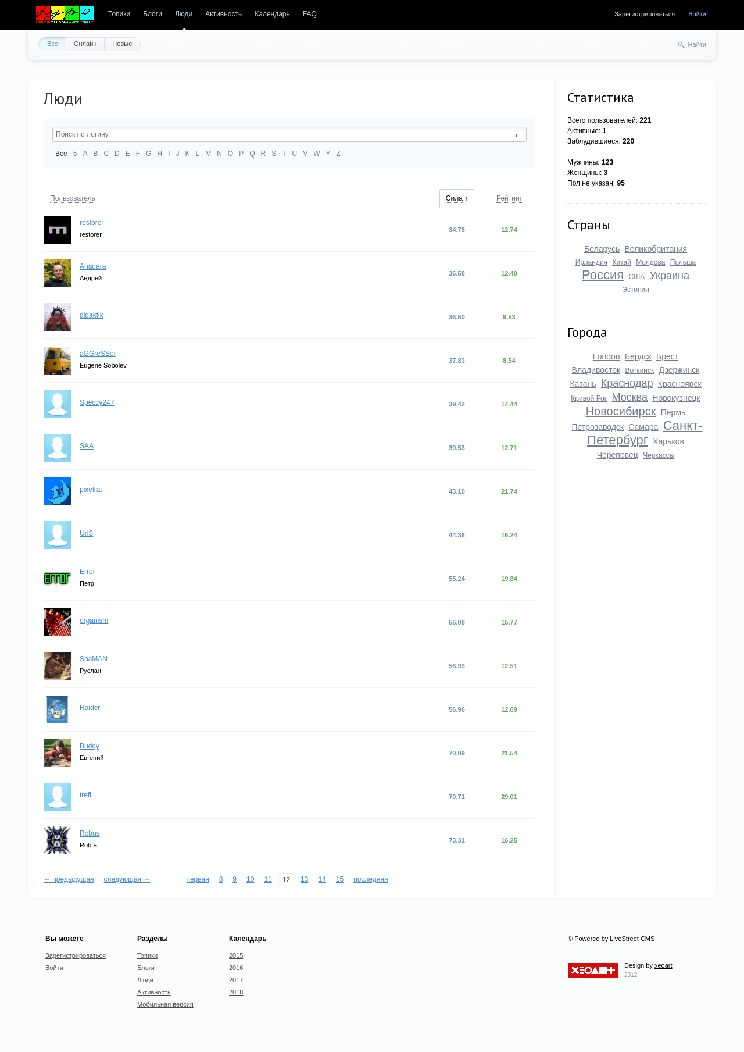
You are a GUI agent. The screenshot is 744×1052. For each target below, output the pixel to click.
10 (250, 879)
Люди (183, 14)
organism (94, 620)
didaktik (91, 315)
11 (267, 879)
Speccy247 (97, 402)
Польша (683, 262)
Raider (90, 708)
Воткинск (639, 370)
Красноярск (680, 383)
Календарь (272, 14)
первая (197, 879)
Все (52, 43)
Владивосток (596, 370)
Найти (697, 44)
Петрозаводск (598, 427)
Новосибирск (621, 411)
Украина (669, 275)
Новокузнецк (676, 397)
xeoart (663, 965)
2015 (236, 955)
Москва (630, 397)
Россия (603, 275)
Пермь (673, 412)
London (606, 356)
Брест (667, 356)
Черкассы (658, 455)
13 (304, 879)
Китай (621, 262)
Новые (122, 43)
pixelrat (91, 490)
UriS (86, 533)
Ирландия (591, 262)
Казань (583, 383)
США (636, 277)
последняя (370, 879)
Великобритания (656, 249)
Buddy (89, 746)
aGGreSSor (98, 354)
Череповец (617, 454)
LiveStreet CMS (632, 938)
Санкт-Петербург (644, 432)
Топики (119, 14)
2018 (236, 992)
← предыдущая (69, 879)
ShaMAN (94, 659)
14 (322, 879)
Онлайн (85, 43)
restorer (91, 223)
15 (340, 879)
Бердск (638, 356)
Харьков (668, 441)
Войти (697, 13)
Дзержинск (679, 370)
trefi (85, 795)
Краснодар (627, 383)
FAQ (310, 14)
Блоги (152, 14)
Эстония (635, 290)
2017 (236, 979)
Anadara (93, 266)
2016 (236, 967)
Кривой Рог (589, 398)
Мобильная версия (165, 1004)
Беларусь (602, 249)
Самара (643, 427)
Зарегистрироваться (644, 13)
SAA (87, 446)
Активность (223, 14)
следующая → (127, 879)
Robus (90, 833)
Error (87, 572)
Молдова (650, 262)
